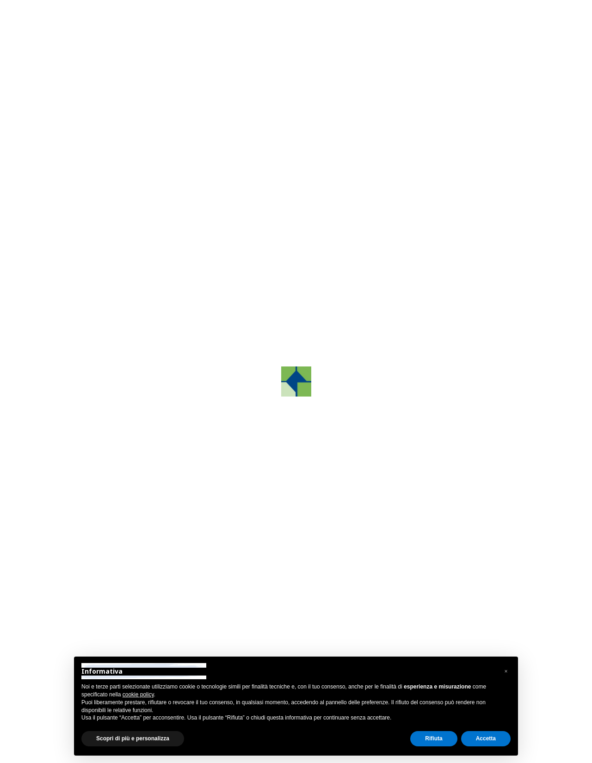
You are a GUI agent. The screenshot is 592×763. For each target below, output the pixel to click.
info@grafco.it (424, 609)
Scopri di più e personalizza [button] (132, 738)
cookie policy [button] (138, 694)
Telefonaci (348, 236)
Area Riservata (518, 15)
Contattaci (348, 213)
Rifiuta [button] (433, 738)
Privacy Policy (54, 753)
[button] (506, 671)
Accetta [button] (486, 738)
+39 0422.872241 (430, 585)
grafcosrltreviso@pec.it (439, 621)
